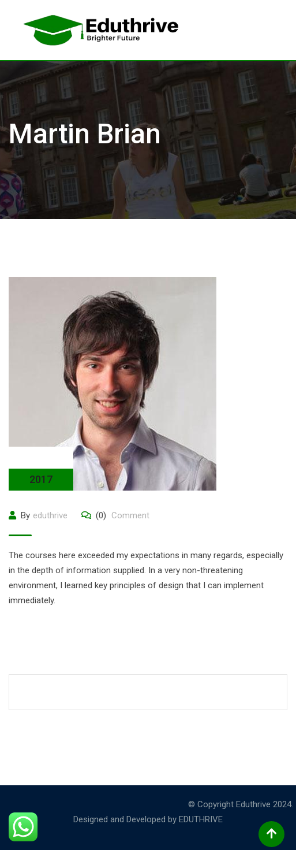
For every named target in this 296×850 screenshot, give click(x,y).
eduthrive (50, 515)
